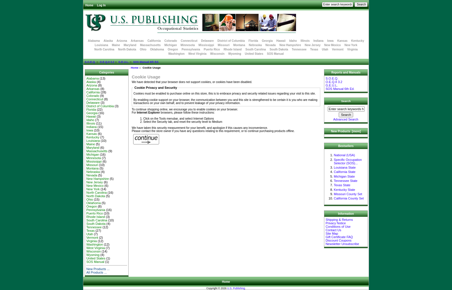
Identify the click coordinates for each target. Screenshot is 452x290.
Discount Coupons (338, 240)
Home (89, 5)
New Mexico (332, 45)
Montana (239, 45)
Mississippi (206, 45)
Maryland (130, 45)
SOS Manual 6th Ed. (146, 61)
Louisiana (101, 45)
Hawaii (281, 40)
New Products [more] (346, 131)
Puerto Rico (212, 49)
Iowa (330, 40)
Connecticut (189, 40)
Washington (176, 53)
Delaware (207, 40)
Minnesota (187, 45)
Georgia (267, 40)
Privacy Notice (335, 223)
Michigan (170, 45)
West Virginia (197, 53)
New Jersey (313, 45)
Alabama (94, 40)
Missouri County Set (348, 194)
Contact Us (333, 230)
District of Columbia (231, 40)
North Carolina (104, 49)
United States (254, 53)
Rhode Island (233, 49)
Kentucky (357, 40)
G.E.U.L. (123, 61)
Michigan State (344, 176)
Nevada (270, 45)
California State (344, 172)
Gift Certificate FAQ (339, 237)
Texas (314, 49)
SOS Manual (275, 53)
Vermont (338, 49)
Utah (325, 49)
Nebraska (255, 45)
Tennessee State (345, 180)
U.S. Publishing (236, 288)
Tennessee (299, 49)
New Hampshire (290, 45)
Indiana (318, 40)
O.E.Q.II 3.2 (107, 61)
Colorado (170, 40)
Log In (101, 5)
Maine (116, 45)
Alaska (108, 40)
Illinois (305, 40)
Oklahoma (157, 49)
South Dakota (279, 49)
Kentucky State (344, 189)
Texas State (342, 185)
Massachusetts (150, 45)
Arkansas (137, 40)
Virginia (352, 49)
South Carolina (255, 49)
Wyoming (234, 53)
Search (346, 101)
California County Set (349, 198)
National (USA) (344, 155)
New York (350, 45)
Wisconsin (217, 53)
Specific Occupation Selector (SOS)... (348, 161)
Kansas (342, 40)
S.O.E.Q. (90, 61)
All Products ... (96, 272)
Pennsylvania (191, 49)
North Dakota (127, 49)
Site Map (331, 233)
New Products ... (98, 269)
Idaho (293, 40)
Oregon (173, 49)
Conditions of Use (338, 226)
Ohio (143, 49)
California (154, 40)
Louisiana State (345, 167)
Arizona (121, 40)
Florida (253, 40)
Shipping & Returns (339, 219)
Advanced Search (345, 119)
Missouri (223, 45)
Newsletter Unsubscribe (342, 244)
